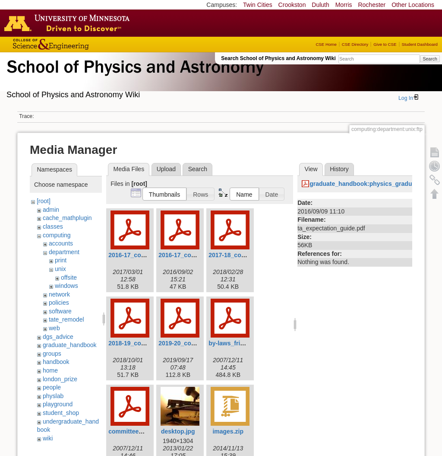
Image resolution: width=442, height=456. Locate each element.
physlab (53, 395)
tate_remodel (66, 319)
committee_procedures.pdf (147, 431)
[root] (44, 201)
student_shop (61, 412)
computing (57, 235)
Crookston (292, 4)
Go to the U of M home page (69, 23)
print (60, 260)
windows (66, 285)
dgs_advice (58, 336)
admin (51, 209)
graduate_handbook (70, 344)
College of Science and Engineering (77, 44)
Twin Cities (257, 4)
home (50, 370)
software (60, 311)
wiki (48, 438)
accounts (61, 243)
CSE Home (326, 44)
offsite (69, 277)
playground (58, 404)
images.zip (227, 431)
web (54, 328)
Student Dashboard (420, 44)
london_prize (60, 379)
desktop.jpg (178, 431)
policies (59, 302)
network (59, 294)
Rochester (371, 4)
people (52, 387)
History (339, 169)
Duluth (320, 4)
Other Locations (412, 4)
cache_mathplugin (67, 217)
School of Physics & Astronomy (134, 76)
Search (430, 58)
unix (60, 268)
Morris (343, 4)
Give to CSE (384, 44)
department (64, 252)
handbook (56, 361)
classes (53, 226)
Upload (166, 169)
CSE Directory (355, 44)
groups (52, 353)
